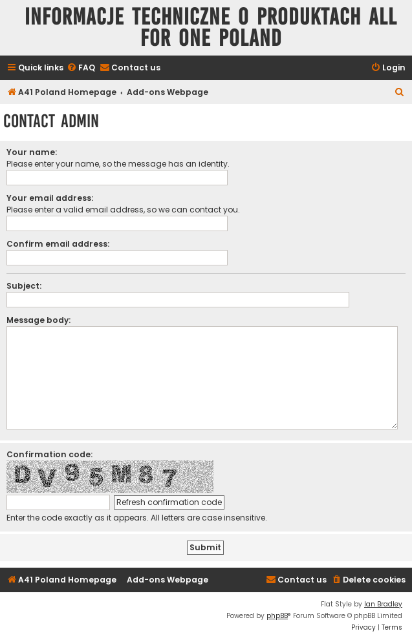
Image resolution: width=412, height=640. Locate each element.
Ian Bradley (383, 604)
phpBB (277, 616)
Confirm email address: (57, 243)
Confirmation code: (49, 454)
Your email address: (49, 197)
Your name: (31, 152)
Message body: (38, 320)
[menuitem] (81, 68)
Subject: (23, 285)
